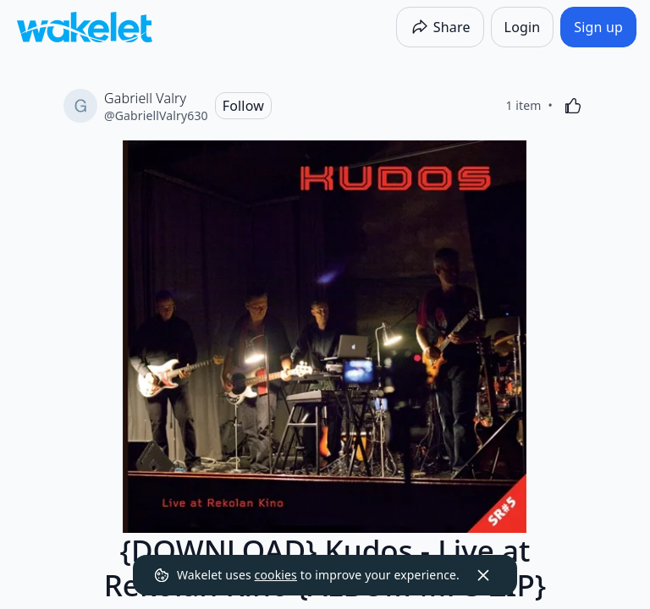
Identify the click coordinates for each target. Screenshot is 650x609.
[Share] (440, 27)
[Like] (573, 105)
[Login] (522, 27)
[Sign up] (598, 27)
